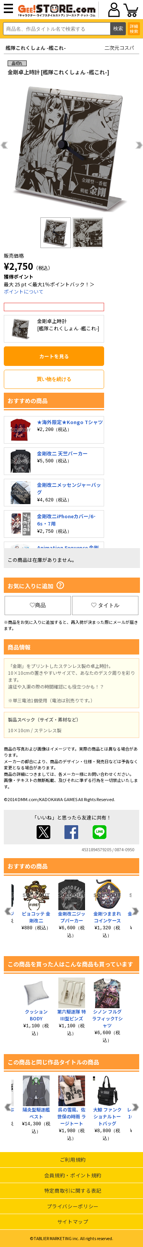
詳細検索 (134, 28)
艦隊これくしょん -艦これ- (36, 47)
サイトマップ (72, 1221)
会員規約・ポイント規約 (72, 1175)
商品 (38, 605)
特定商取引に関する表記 (72, 1190)
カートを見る (54, 356)
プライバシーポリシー (73, 1206)
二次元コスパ (119, 47)
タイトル (105, 605)
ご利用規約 (73, 1159)
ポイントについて (23, 291)
